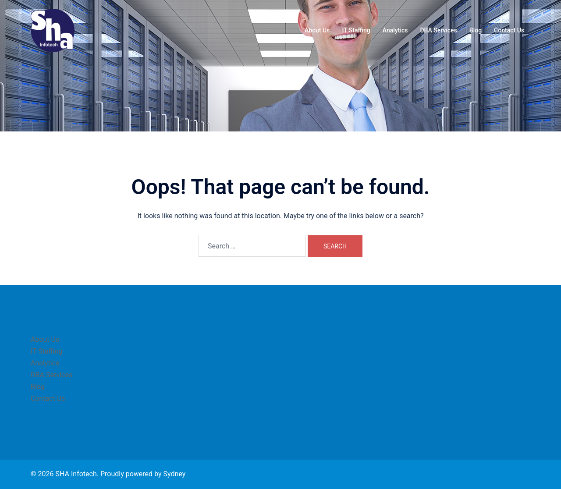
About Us (317, 30)
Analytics (395, 30)
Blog (475, 30)
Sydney (174, 474)
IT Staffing (356, 30)
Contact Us (509, 30)
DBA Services (438, 30)
